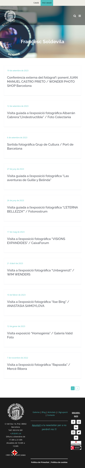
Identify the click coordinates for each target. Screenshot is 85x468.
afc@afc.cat (16, 433)
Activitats (52, 412)
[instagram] (79, 422)
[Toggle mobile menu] (80, 16)
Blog (44, 412)
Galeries (36, 412)
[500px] (76, 427)
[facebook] (73, 422)
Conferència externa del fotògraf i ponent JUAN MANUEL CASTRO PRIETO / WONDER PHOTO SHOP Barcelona (42, 82)
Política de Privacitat (40, 462)
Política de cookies (59, 462)
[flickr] (76, 438)
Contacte (51, 415)
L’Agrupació (63, 412)
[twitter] (79, 432)
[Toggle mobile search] (74, 16)
